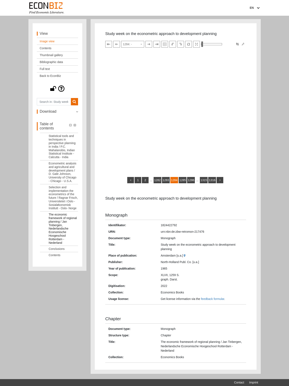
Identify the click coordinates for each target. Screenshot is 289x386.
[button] (57, 89)
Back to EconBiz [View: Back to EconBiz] (50, 77)
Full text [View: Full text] (45, 70)
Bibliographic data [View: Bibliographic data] (51, 63)
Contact (239, 382)
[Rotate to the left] (173, 45)
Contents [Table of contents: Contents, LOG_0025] (54, 256)
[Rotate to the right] (180, 45)
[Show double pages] (165, 45)
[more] (220, 181)
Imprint (253, 382)
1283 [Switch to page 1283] (166, 181)
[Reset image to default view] (188, 45)
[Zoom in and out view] (211, 45)
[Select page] (132, 45)
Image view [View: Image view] (47, 42)
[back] (130, 181)
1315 (203, 181)
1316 (212, 181)
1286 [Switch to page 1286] (191, 181)
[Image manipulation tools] (243, 45)
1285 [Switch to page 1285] (182, 181)
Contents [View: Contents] (45, 49)
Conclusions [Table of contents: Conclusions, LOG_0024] (57, 250)
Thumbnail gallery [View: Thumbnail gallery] (51, 56)
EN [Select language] (255, 7)
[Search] (74, 102)
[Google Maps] (185, 256)
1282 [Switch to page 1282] (157, 181)
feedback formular (212, 299)
